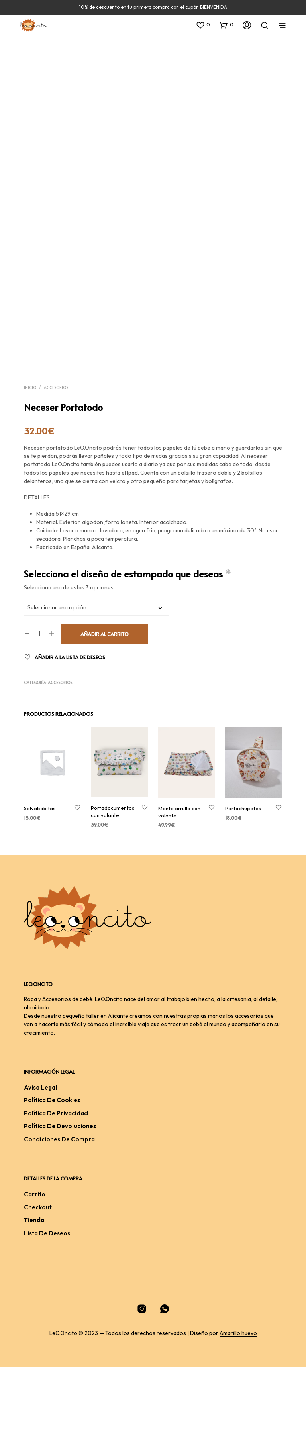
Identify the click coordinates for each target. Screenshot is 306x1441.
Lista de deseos (47, 1307)
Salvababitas (39, 882)
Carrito (34, 1268)
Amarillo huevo (238, 1407)
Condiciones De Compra (59, 1213)
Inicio (30, 461)
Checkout (38, 1281)
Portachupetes (243, 882)
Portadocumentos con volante (112, 885)
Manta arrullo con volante (179, 885)
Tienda (34, 1294)
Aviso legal (40, 1161)
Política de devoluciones (60, 1200)
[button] (203, 25)
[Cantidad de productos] (39, 707)
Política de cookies (52, 1174)
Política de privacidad (56, 1187)
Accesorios (56, 461)
